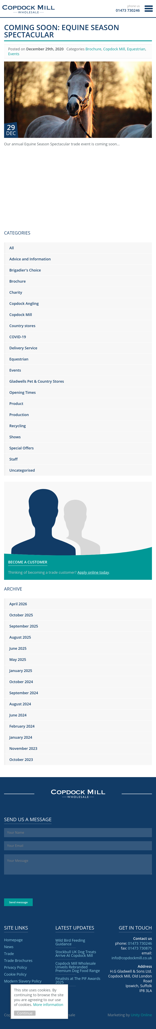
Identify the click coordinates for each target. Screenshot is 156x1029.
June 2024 (17, 715)
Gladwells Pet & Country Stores (36, 381)
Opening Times (22, 392)
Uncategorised (22, 470)
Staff (13, 459)
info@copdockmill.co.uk (132, 957)
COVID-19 (17, 336)
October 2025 (21, 615)
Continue (24, 1013)
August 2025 (20, 637)
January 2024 (20, 737)
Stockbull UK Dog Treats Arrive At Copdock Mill (75, 953)
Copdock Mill (28, 9)
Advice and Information (30, 259)
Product (16, 403)
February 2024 (22, 726)
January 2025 (20, 670)
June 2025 (17, 648)
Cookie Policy (15, 974)
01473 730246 (140, 943)
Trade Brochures (18, 960)
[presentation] (35, 886)
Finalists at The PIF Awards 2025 (77, 980)
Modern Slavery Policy (22, 981)
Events (13, 53)
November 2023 (23, 748)
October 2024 (21, 681)
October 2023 (21, 759)
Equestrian (136, 48)
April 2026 (18, 603)
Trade (9, 953)
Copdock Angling (24, 303)
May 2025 (17, 659)
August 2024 (20, 703)
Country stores (22, 325)
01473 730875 (140, 948)
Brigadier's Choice (25, 270)
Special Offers (21, 448)
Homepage (13, 939)
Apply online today (93, 572)
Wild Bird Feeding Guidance (70, 942)
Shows (15, 436)
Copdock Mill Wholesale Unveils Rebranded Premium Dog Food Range (77, 967)
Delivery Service (23, 347)
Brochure (93, 48)
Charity (15, 292)
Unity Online (141, 1014)
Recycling (17, 425)
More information (48, 1004)
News (8, 946)
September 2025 (23, 626)
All (11, 247)
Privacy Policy (15, 967)
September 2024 (23, 692)
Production (19, 414)
